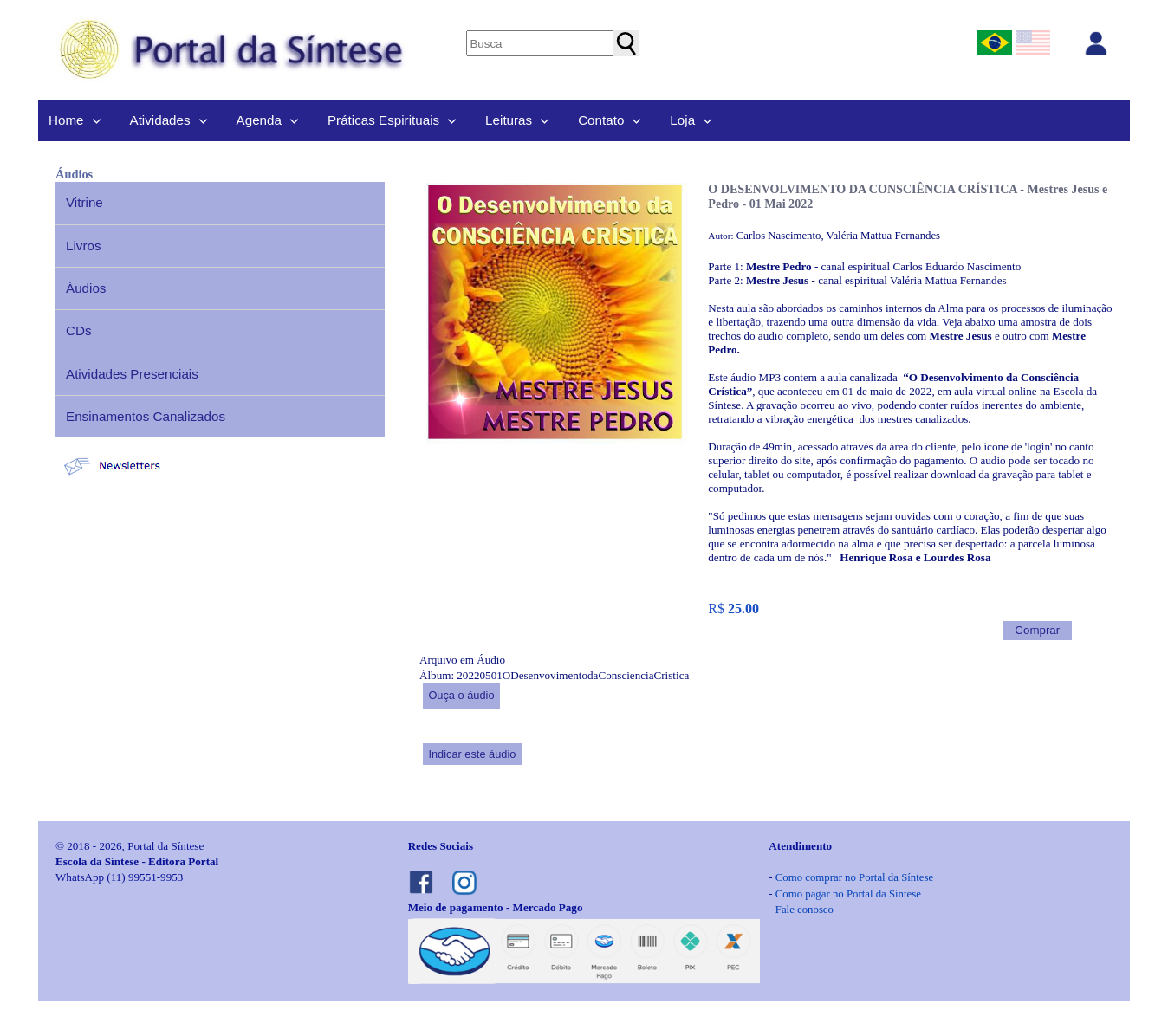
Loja (682, 120)
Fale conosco (804, 909)
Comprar (1037, 630)
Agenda (259, 120)
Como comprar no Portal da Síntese (854, 877)
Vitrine (84, 202)
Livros (83, 245)
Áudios (86, 288)
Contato (601, 120)
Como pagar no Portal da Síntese (848, 894)
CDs (79, 330)
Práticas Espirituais (383, 120)
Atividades (160, 120)
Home (66, 120)
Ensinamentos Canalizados (145, 416)
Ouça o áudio (461, 695)
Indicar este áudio (472, 754)
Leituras (508, 120)
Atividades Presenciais (132, 373)
